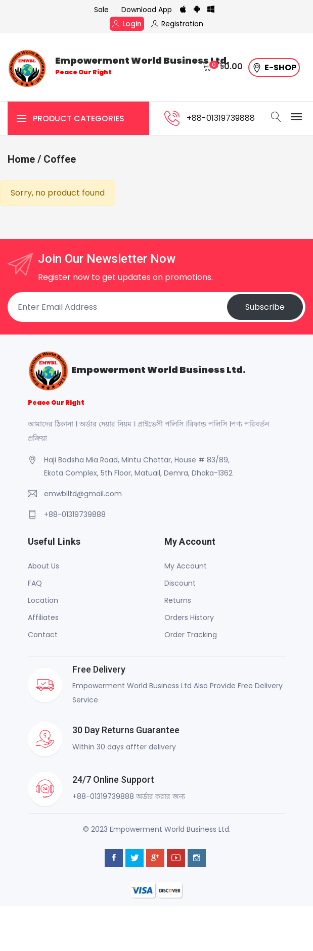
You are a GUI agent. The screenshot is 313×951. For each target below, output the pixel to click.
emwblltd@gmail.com (83, 494)
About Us (43, 566)
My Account (185, 566)
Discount (180, 583)
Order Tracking (190, 635)
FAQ (35, 583)
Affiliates (43, 617)
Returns (177, 600)
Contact (43, 635)
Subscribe (265, 307)
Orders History (189, 617)
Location (43, 600)
